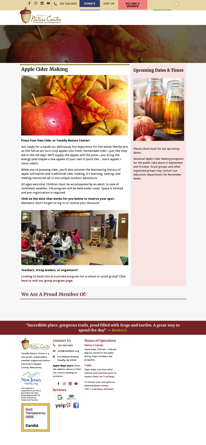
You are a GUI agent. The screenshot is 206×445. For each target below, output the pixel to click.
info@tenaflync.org (68, 350)
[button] (176, 3)
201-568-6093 (65, 345)
